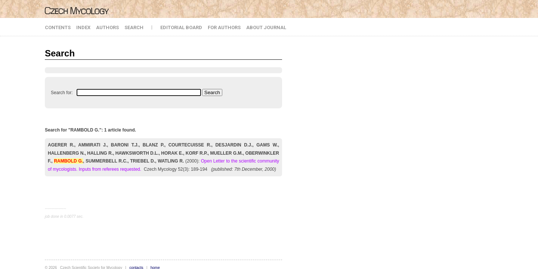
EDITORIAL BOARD (181, 27)
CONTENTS (58, 27)
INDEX (83, 27)
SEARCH (133, 27)
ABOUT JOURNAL (266, 27)
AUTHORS (107, 27)
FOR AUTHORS (224, 27)
